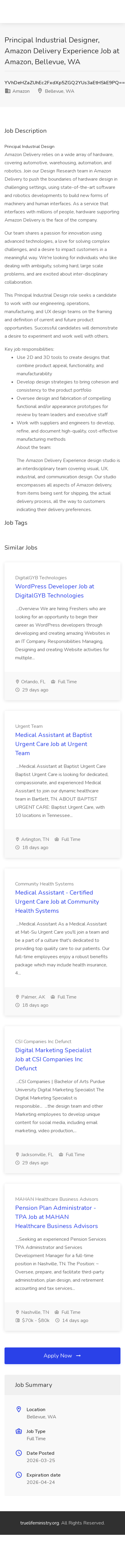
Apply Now (63, 1355)
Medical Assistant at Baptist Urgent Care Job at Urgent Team (53, 744)
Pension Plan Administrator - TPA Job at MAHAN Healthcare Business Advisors (56, 1217)
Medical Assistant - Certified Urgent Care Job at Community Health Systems (57, 902)
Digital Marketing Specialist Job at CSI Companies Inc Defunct (53, 1059)
